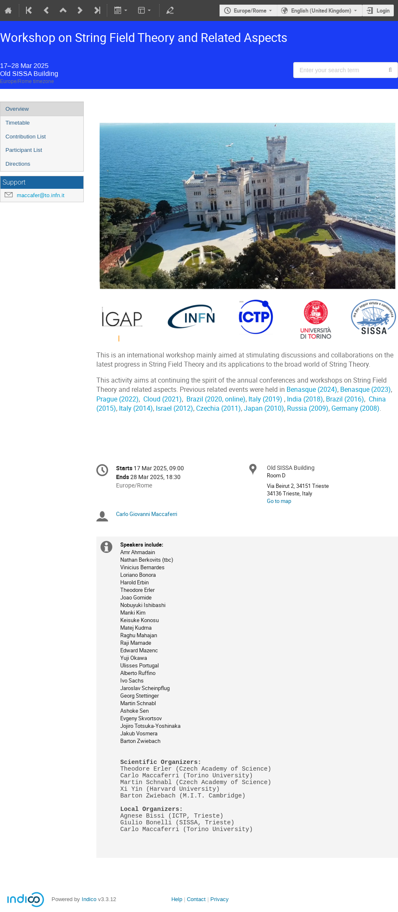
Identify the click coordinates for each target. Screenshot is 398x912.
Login (383, 10)
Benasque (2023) (365, 389)
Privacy (219, 899)
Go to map (279, 501)
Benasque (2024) (312, 389)
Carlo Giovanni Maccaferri (146, 514)
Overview (17, 109)
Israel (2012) (174, 408)
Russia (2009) (307, 408)
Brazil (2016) (345, 399)
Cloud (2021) (162, 399)
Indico (89, 899)
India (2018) (305, 399)
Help (176, 899)
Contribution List (25, 136)
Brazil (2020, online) (216, 399)
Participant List (23, 150)
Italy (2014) (136, 408)
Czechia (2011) (218, 408)
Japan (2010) (264, 408)
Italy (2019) (265, 399)
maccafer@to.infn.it (41, 195)
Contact (196, 899)
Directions (17, 164)
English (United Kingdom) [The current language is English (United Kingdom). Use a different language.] (321, 10)
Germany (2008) (355, 408)
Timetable (17, 123)
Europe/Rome (250, 10)
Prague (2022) (117, 399)
